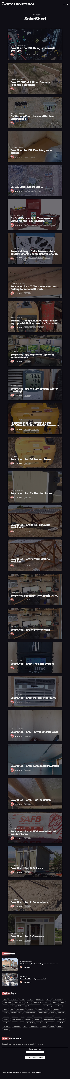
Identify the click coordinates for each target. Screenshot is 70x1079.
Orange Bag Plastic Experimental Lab (33, 979)
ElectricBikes (20, 1009)
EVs (12, 1009)
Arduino (30, 999)
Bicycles (47, 1002)
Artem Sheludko (36, 1072)
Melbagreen (38, 1016)
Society (15, 1023)
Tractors (43, 1026)
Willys (59, 1026)
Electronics (47, 257)
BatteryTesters (7, 1002)
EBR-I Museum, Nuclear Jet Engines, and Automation (39, 964)
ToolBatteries (33, 1026)
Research (40, 225)
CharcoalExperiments (33, 1006)
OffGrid (33, 55)
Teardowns (6, 1026)
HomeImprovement (30, 1012)
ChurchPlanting (47, 1006)
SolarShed (27, 55)
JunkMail (6, 1016)
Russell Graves (18, 55)
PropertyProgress (16, 1019)
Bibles (28, 1002)
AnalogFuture (13, 999)
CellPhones (21, 1006)
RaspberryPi (28, 1019)
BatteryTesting (19, 1002)
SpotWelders (61, 1023)
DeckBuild (58, 1006)
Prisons (6, 1019)
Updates (52, 1026)
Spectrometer (50, 1023)
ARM (5, 999)
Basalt (48, 999)
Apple (22, 999)
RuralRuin (6, 1023)
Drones (5, 1009)
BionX (63, 1002)
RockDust (61, 1019)
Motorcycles (48, 1016)
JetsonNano (61, 1012)
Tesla (25, 1026)
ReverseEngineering (49, 1019)
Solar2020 (34, 89)
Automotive (39, 999)
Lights (29, 1016)
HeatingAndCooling (20, 260)
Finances (56, 1009)
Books (5, 1006)
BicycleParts (37, 1002)
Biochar (55, 1002)
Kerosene (15, 1016)
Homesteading (40, 123)
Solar (26, 191)
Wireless (6, 1029)
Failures (26, 157)
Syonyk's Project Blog (18, 4)
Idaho (55, 123)
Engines (40, 1009)
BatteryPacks (48, 55)
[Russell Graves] (12, 56)
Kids (22, 1016)
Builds (26, 327)
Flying (5, 1012)
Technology (40, 55)
